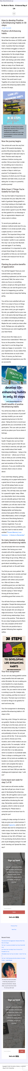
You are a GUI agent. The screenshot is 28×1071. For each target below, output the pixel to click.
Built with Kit (14, 917)
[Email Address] (14, 908)
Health (3, 28)
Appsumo (12, 825)
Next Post (14, 929)
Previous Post (14, 925)
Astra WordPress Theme (19, 1068)
